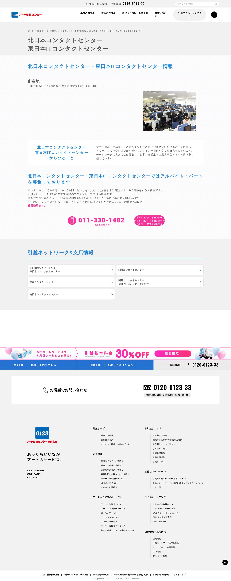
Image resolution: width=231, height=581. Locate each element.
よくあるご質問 (160, 446)
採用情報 (157, 549)
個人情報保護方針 (51, 572)
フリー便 (157, 484)
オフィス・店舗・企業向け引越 (115, 441)
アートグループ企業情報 (164, 544)
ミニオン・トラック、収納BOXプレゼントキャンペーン (178, 480)
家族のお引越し (108, 15)
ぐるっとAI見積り (109, 484)
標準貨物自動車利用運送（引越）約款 (131, 572)
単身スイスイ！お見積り (112, 458)
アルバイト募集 (160, 553)
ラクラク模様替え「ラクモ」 (114, 523)
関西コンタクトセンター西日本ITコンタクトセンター (48, 289)
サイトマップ (180, 572)
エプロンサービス (109, 519)
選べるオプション (109, 510)
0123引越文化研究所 (162, 514)
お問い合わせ (161, 15)
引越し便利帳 (159, 450)
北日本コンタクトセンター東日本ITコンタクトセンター (48, 272)
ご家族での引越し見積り (112, 467)
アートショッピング (110, 514)
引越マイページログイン (189, 15)
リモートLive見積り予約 (112, 476)
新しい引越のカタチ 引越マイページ (117, 527)
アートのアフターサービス (113, 506)
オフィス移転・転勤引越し (135, 15)
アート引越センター (37, 31)
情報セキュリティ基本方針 (76, 572)
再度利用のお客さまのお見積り (115, 471)
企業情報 (53, 31)
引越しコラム (159, 459)
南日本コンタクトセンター (107, 288)
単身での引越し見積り (111, 463)
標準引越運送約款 (101, 572)
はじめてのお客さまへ (163, 501)
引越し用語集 (159, 454)
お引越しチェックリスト (164, 441)
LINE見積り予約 (108, 480)
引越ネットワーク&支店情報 (73, 31)
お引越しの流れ (160, 433)
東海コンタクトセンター (166, 271)
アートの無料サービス (111, 501)
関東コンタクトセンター (106, 271)
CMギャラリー (159, 519)
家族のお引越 (107, 437)
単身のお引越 (107, 433)
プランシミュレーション (164, 506)
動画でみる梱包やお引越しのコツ (168, 437)
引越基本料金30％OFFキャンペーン (169, 476)
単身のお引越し (86, 15)
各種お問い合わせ (161, 572)
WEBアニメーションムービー (166, 510)
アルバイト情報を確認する (149, 220)
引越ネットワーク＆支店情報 (166, 540)
